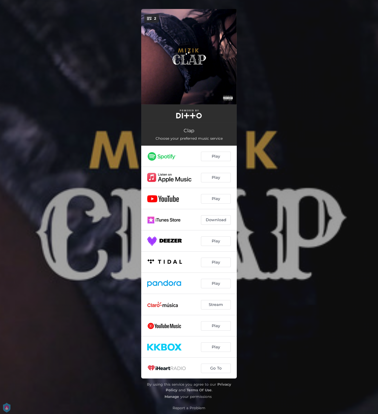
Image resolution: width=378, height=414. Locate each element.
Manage (172, 396)
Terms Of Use (199, 390)
